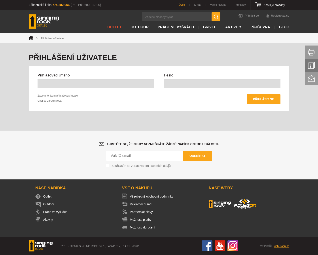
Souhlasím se (141, 166)
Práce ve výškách (176, 27)
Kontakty (240, 4)
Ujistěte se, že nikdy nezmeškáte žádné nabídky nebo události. (163, 144)
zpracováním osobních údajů (151, 166)
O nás (197, 4)
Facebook (207, 246)
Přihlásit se (252, 15)
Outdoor (140, 27)
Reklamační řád (141, 204)
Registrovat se (280, 15)
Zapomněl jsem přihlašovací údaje (58, 95)
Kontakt (311, 78)
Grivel (209, 27)
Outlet (114, 27)
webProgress (281, 246)
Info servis (311, 65)
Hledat (216, 16)
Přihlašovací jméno (54, 75)
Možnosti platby (141, 220)
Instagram (232, 246)
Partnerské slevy (142, 212)
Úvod (182, 4)
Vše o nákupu (218, 4)
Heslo (169, 75)
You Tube (220, 246)
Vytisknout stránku (311, 52)
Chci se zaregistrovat (50, 100)
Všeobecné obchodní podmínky (152, 196)
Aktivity (233, 27)
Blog (284, 27)
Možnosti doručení (143, 227)
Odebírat (197, 156)
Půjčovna (260, 27)
